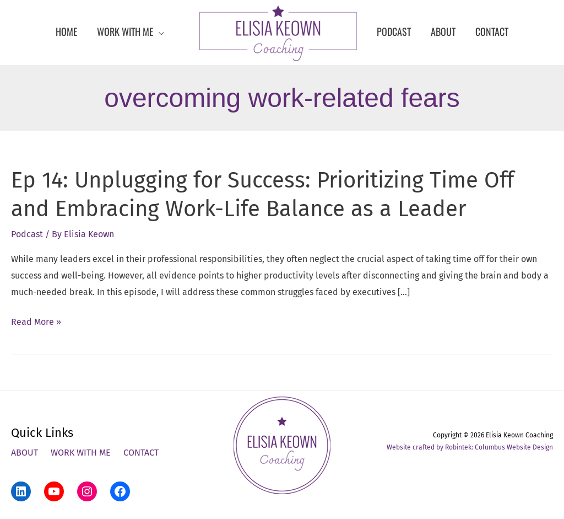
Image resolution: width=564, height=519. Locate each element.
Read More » (36, 322)
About (24, 452)
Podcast (27, 234)
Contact (141, 452)
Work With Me (81, 452)
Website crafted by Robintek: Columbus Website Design (470, 447)
